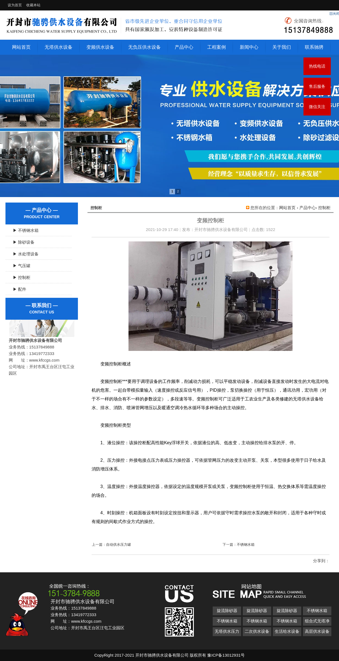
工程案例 (216, 47)
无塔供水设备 (58, 47)
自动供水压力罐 (118, 544)
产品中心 (184, 47)
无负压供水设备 (144, 47)
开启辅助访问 (332, 3)
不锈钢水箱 (246, 544)
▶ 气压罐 (19, 265)
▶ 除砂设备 (21, 242)
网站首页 (21, 47)
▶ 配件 (17, 289)
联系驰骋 (314, 47)
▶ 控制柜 (19, 277)
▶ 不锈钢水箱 (24, 230)
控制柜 (324, 207)
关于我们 (281, 47)
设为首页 (15, 5)
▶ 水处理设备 (24, 254)
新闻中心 (249, 47)
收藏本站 (33, 5)
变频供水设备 (100, 47)
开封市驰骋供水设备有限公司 (221, 229)
